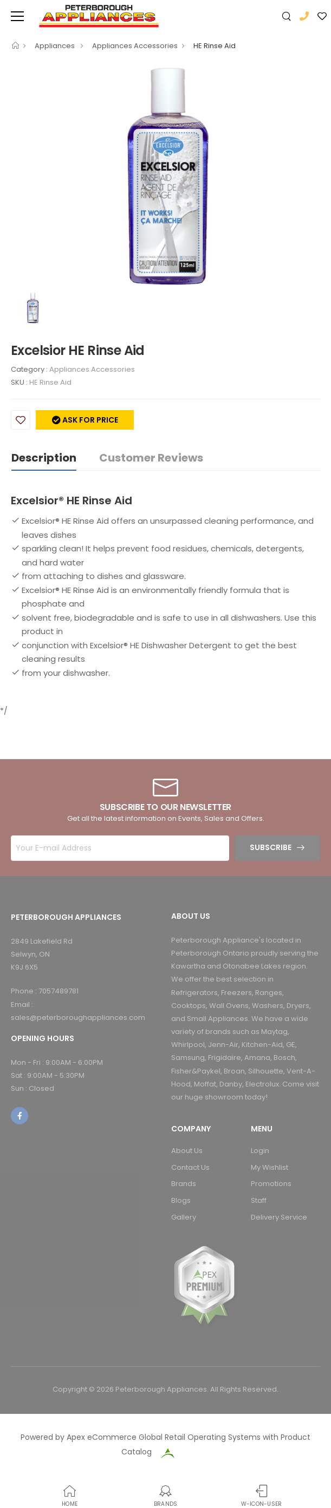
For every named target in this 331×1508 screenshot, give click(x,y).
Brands (183, 1183)
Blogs (181, 1200)
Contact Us (190, 1167)
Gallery (183, 1217)
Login (260, 1150)
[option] (165, 176)
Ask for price (89, 419)
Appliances (55, 46)
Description (43, 457)
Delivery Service (279, 1217)
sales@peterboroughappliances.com (78, 1017)
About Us (187, 1150)
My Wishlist (269, 1167)
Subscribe (270, 847)
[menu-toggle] (17, 16)
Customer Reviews (151, 457)
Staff (259, 1200)
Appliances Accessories (135, 46)
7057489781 (58, 991)
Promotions (271, 1183)
